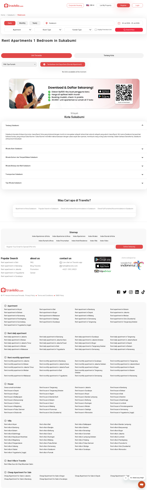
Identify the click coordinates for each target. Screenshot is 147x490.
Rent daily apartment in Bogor (85, 343)
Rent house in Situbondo (13, 412)
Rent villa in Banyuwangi (118, 427)
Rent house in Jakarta (83, 387)
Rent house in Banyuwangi (13, 400)
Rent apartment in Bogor (48, 312)
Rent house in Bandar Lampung (86, 397)
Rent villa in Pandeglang (118, 440)
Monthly (22, 23)
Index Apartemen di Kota (41, 236)
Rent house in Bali (116, 394)
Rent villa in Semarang (47, 446)
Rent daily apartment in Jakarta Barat (123, 340)
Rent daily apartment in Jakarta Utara (53, 340)
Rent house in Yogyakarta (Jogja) (122, 412)
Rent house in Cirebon (12, 403)
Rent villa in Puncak (46, 452)
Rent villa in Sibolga (82, 446)
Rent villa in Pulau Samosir (84, 443)
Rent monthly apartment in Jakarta (16, 361)
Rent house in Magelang (12, 406)
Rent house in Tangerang (48, 387)
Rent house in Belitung (83, 400)
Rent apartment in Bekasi (13, 312)
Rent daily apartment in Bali (49, 346)
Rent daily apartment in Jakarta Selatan (89, 340)
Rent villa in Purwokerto (118, 443)
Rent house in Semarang (119, 409)
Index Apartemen (79, 236)
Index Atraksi (92, 236)
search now (128, 30)
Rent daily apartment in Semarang (87, 349)
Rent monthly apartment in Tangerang (124, 361)
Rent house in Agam (47, 394)
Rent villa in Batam (10, 430)
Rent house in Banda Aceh (49, 397)
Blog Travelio (35, 266)
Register (123, 5)
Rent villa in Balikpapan (83, 424)
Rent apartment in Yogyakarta (12, 273)
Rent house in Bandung (118, 387)
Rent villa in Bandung (11, 427)
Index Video (104, 241)
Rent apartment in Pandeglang (15, 319)
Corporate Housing (75, 5)
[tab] (74, 125)
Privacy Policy (30, 295)
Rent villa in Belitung (47, 430)
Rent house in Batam (47, 400)
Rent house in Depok (11, 391)
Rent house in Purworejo (48, 409)
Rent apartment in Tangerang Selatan (123, 322)
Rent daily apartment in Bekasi (15, 340)
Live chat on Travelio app (71, 262)
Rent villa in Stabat (10, 449)
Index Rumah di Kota (107, 236)
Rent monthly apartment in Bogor (87, 367)
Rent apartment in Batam (119, 309)
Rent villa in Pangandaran (13, 443)
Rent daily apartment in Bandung (51, 337)
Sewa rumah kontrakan (12, 387)
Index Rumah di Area (46, 241)
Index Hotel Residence (79, 241)
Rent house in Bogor (11, 394)
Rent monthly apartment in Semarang (88, 376)
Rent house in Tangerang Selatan (51, 391)
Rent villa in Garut (46, 434)
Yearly (35, 23)
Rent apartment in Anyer (13, 309)
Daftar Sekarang (129, 247)
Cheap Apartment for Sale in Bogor (52, 476)
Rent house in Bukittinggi (119, 400)
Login (137, 5)
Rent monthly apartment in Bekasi (16, 364)
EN (91, 5)
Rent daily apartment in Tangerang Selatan (90, 346)
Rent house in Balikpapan (13, 397)
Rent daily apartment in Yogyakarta (52, 349)
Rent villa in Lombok (117, 437)
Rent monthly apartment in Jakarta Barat (125, 364)
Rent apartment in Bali (9, 262)
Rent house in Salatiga (83, 409)
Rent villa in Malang (46, 440)
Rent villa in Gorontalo (82, 434)
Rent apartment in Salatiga (49, 319)
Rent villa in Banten (82, 427)
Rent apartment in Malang (84, 316)
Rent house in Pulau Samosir (14, 409)
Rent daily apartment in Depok (121, 343)
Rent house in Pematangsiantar (121, 406)
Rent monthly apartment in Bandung (53, 361)
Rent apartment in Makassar (50, 316)
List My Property (105, 5)
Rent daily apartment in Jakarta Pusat (53, 343)
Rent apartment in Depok (84, 312)
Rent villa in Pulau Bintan (48, 443)
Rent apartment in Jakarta (11, 269)
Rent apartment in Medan (119, 316)
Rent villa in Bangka (46, 427)
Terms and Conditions (45, 295)
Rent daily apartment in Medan (15, 346)
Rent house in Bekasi (117, 391)
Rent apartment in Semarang (85, 319)
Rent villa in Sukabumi (47, 449)
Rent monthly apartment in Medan (16, 370)
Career (32, 273)
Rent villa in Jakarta (117, 434)
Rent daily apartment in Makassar (16, 349)
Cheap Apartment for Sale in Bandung (17, 479)
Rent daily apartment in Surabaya (87, 337)
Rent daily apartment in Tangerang (122, 337)
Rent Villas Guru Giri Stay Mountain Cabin (18, 464)
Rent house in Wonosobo (84, 412)
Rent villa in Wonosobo (118, 449)
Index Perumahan (62, 241)
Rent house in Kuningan (83, 403)
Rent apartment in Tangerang (85, 322)
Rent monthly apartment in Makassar (17, 376)
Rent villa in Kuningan (47, 437)
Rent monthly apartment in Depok (122, 367)
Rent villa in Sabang (11, 446)
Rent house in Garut (47, 403)
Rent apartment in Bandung (11, 266)
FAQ (32, 262)
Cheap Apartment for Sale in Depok (87, 476)
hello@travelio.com (69, 266)
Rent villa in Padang (82, 440)
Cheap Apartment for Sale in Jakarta (17, 476)
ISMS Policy (60, 295)
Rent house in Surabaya (83, 391)
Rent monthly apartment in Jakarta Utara (54, 364)
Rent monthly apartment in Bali (51, 370)
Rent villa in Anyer (10, 424)
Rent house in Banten (118, 397)
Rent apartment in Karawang (14, 316)
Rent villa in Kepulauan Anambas (15, 437)
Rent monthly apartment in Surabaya (88, 361)
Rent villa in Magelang (12, 440)
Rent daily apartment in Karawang (122, 349)
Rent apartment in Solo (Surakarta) (122, 319)
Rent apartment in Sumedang (14, 322)
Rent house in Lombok (118, 403)
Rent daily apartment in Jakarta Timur (17, 343)
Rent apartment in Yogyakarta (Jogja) (17, 325)
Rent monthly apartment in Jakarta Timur (19, 367)
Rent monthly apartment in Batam (122, 370)
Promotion (34, 269)
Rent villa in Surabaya (82, 449)
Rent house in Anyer (82, 394)
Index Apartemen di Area (61, 236)
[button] (74, 125)
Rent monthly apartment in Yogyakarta (53, 376)
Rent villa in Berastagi (82, 430)
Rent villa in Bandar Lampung (120, 424)
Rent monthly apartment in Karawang (123, 376)
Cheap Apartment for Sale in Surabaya (53, 479)
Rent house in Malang (47, 406)
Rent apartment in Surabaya (12, 276)
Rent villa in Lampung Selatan (85, 437)
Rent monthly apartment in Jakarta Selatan (90, 364)
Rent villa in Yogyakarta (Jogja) (15, 452)
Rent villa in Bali (45, 424)
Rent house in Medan (82, 406)
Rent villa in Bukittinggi (12, 434)
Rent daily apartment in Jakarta (15, 337)
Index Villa (93, 241)
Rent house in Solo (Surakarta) (50, 412)
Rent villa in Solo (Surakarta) (120, 446)
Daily (10, 23)
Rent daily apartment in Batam (121, 346)
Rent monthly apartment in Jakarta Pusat (54, 367)
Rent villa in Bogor (116, 430)
